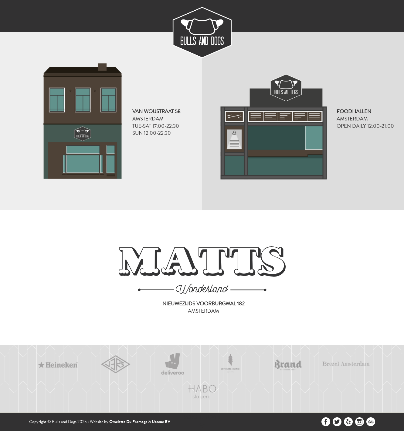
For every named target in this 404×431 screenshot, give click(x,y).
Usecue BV (161, 422)
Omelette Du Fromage (128, 422)
